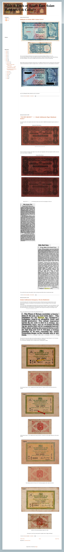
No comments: (32, 294)
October (8, 71)
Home (40, 538)
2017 (7, 53)
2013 (7, 56)
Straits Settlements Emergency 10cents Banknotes (34, 300)
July (7, 75)
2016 (7, 55)
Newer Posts (22, 538)
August (8, 74)
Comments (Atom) (27, 540)
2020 (7, 52)
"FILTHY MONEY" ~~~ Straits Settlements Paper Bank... (11, 67)
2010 (7, 60)
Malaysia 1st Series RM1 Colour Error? (32, 19)
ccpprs (8, 20)
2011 (7, 59)
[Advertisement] (40, 105)
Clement (8, 18)
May (7, 78)
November (8, 63)
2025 (7, 51)
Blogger (36, 546)
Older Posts (57, 538)
